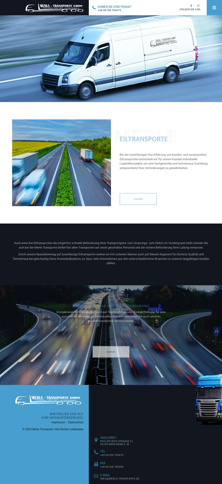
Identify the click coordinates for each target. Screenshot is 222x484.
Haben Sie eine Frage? (114, 7)
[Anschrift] (96, 447)
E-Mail (105, 480)
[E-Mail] (96, 481)
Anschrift (108, 444)
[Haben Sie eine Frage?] (94, 7)
